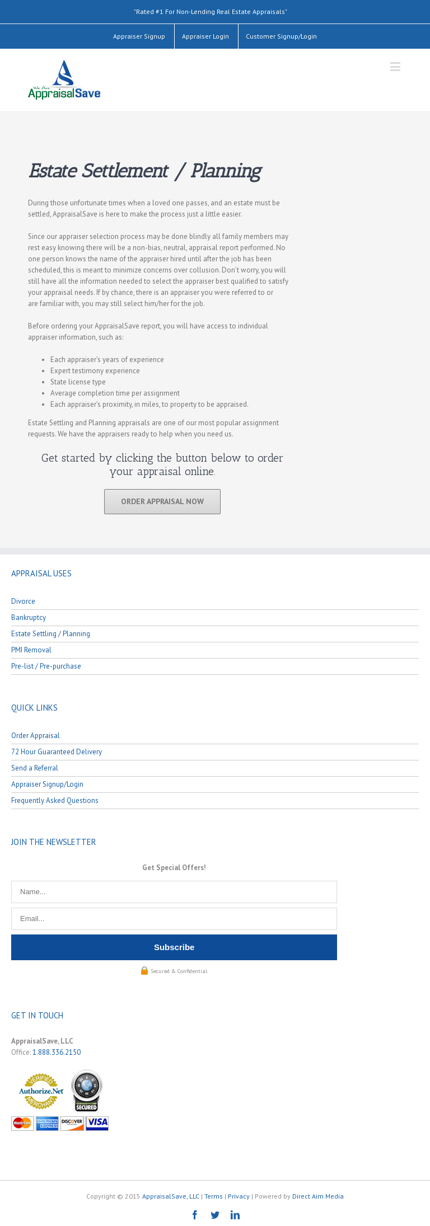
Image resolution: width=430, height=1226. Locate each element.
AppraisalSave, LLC (170, 1196)
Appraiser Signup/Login (47, 784)
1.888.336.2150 (56, 1052)
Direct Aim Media (318, 1196)
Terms (213, 1196)
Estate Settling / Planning (50, 633)
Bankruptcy (28, 617)
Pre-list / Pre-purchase (46, 666)
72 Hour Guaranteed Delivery (56, 752)
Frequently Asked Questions (55, 800)
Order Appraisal (35, 735)
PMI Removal (31, 650)
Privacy (239, 1196)
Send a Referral (34, 768)
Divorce (23, 601)
